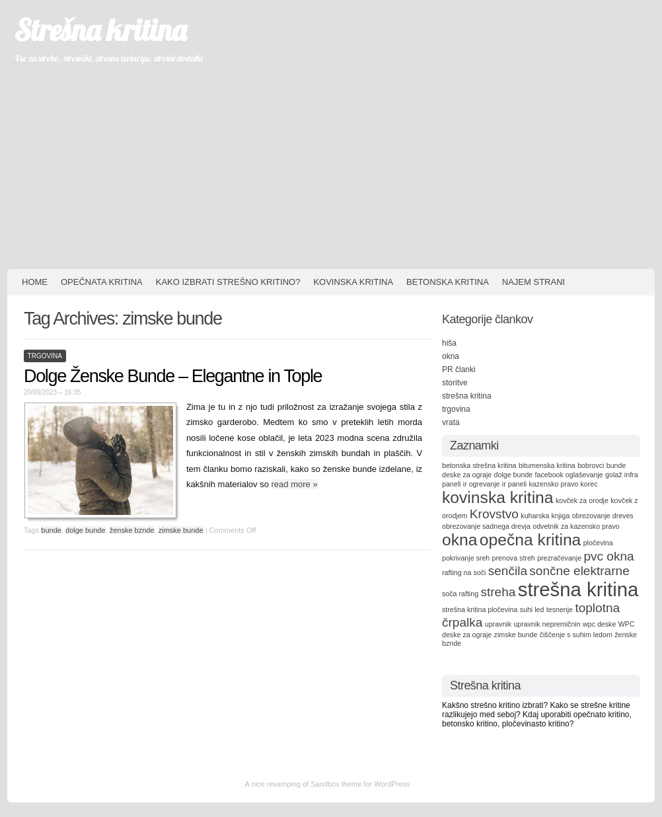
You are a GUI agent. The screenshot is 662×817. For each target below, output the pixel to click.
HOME (35, 282)
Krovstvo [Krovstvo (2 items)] (494, 514)
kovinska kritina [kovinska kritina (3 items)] (498, 497)
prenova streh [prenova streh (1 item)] (513, 558)
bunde (51, 530)
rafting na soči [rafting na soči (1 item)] (464, 572)
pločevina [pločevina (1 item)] (598, 543)
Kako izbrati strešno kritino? (228, 282)
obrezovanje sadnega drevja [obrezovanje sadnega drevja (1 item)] (486, 526)
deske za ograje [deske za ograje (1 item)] (467, 475)
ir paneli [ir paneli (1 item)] (514, 484)
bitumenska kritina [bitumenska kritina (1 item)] (547, 465)
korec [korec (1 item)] (588, 484)
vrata (451, 422)
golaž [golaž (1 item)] (613, 475)
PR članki (459, 369)
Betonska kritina (447, 282)
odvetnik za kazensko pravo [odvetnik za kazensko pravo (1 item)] (576, 526)
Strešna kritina (100, 29)
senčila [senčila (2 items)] (507, 571)
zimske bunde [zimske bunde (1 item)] (516, 635)
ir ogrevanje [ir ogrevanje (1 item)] (481, 484)
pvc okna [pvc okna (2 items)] (608, 556)
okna (450, 356)
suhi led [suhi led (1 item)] (532, 609)
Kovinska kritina (353, 282)
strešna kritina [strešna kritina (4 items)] (578, 589)
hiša (449, 343)
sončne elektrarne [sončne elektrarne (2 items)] (579, 571)
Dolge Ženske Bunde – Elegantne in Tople (173, 376)
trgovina (45, 356)
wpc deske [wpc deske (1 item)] (599, 624)
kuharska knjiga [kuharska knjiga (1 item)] (545, 516)
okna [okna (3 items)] (459, 540)
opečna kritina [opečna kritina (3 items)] (530, 540)
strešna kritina (467, 396)
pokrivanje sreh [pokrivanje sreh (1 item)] (466, 558)
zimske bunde (181, 530)
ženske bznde (132, 530)
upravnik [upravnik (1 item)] (498, 624)
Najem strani (533, 282)
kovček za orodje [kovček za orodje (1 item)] (582, 500)
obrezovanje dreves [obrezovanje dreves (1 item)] (603, 516)
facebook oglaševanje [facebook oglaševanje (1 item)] (569, 475)
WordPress (392, 784)
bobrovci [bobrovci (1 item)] (590, 465)
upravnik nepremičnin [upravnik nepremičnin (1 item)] (546, 624)
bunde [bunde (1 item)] (616, 465)
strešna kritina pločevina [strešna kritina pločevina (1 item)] (479, 609)
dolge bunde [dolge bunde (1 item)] (513, 475)
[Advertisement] (331, 169)
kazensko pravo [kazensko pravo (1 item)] (554, 484)
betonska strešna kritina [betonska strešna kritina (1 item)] (479, 465)
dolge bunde (85, 530)
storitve (455, 382)
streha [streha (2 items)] (497, 592)
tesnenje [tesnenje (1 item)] (559, 609)
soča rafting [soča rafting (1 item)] (460, 594)
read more (295, 484)
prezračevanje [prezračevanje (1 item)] (559, 558)
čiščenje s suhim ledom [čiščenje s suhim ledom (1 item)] (576, 635)
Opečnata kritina (102, 282)
